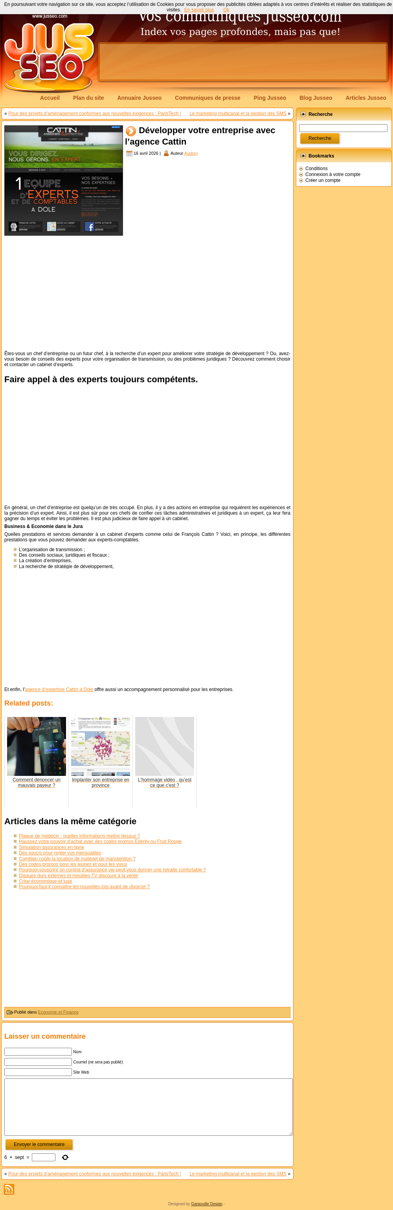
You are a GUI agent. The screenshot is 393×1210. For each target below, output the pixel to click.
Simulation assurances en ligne (51, 847)
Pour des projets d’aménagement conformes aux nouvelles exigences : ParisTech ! (94, 113)
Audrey (191, 153)
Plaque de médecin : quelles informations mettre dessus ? (79, 836)
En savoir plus (199, 10)
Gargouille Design (206, 1204)
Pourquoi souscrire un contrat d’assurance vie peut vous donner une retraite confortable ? (112, 870)
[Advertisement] (147, 293)
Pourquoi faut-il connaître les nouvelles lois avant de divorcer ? (84, 886)
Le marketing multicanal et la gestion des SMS (237, 113)
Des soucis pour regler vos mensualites (60, 853)
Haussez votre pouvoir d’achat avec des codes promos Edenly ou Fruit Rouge (100, 841)
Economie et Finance (58, 1012)
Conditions (316, 168)
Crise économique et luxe (45, 881)
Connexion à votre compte (332, 174)
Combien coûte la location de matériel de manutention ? (77, 859)
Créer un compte (322, 180)
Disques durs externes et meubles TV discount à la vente (78, 875)
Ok (226, 10)
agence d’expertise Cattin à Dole (59, 689)
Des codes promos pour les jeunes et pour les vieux (73, 864)
